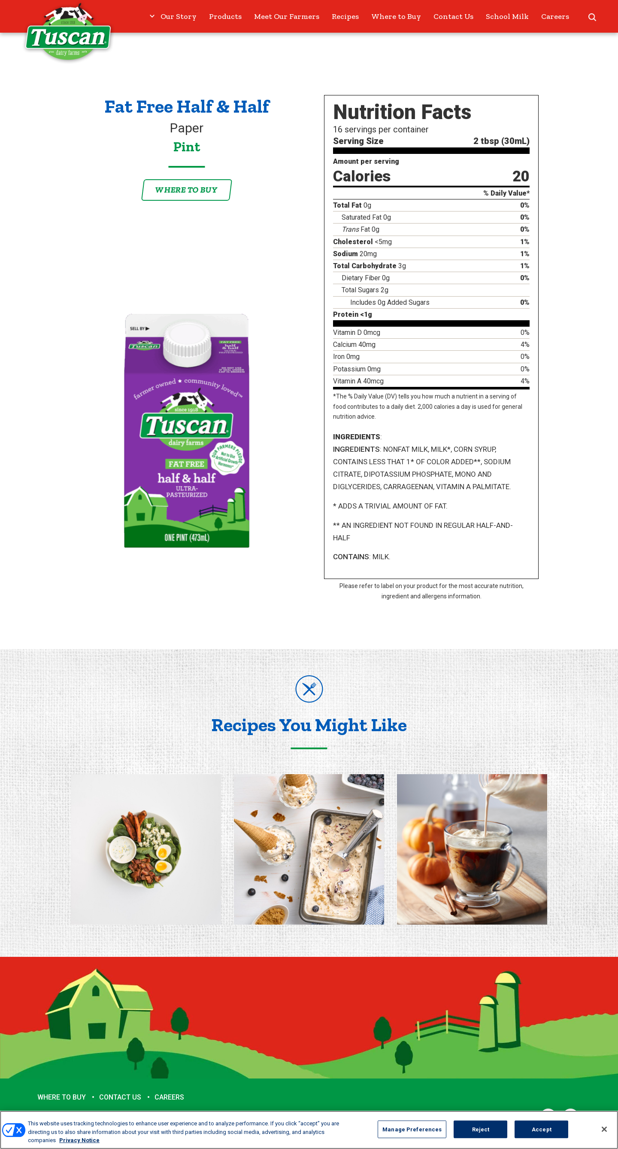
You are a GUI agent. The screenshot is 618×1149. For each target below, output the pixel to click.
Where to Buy (396, 16)
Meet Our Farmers (286, 16)
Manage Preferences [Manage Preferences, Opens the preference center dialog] (412, 1129)
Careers (555, 16)
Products (225, 16)
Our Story (179, 16)
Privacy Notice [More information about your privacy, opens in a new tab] (79, 1140)
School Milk (507, 16)
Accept (541, 1129)
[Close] (604, 1129)
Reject (481, 1129)
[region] (309, 1130)
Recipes (345, 16)
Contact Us (453, 16)
